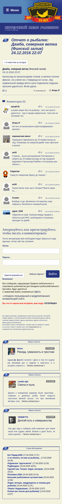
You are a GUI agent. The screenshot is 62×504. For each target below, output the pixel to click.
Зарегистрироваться (13, 275)
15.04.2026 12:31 (24, 485)
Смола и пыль (26, 384)
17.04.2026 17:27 (31, 455)
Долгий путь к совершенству (35, 420)
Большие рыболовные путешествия (25, 477)
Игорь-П (54, 90)
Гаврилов (14, 171)
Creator (15, 198)
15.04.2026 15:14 (30, 474)
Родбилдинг (13, 466)
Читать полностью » (36, 366)
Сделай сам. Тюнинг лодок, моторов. (25, 469)
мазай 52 (15, 107)
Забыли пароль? (36, 274)
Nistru (20, 348)
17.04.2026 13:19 (40, 463)
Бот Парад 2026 (14, 455)
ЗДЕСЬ (37, 292)
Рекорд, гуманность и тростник (35, 352)
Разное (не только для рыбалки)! (23, 491)
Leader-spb (23, 381)
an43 (14, 152)
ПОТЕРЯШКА (50, 303)
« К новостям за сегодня (15, 62)
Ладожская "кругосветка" (19, 463)
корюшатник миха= (21, 136)
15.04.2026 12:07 (36, 488)
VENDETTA (23, 417)
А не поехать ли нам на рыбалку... (23, 458)
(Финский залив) (24, 69)
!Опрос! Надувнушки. (17, 488)
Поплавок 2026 (14, 474)
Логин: (5, 246)
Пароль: (6, 257)
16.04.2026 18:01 (28, 466)
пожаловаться (39, 91)
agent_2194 (17, 211)
